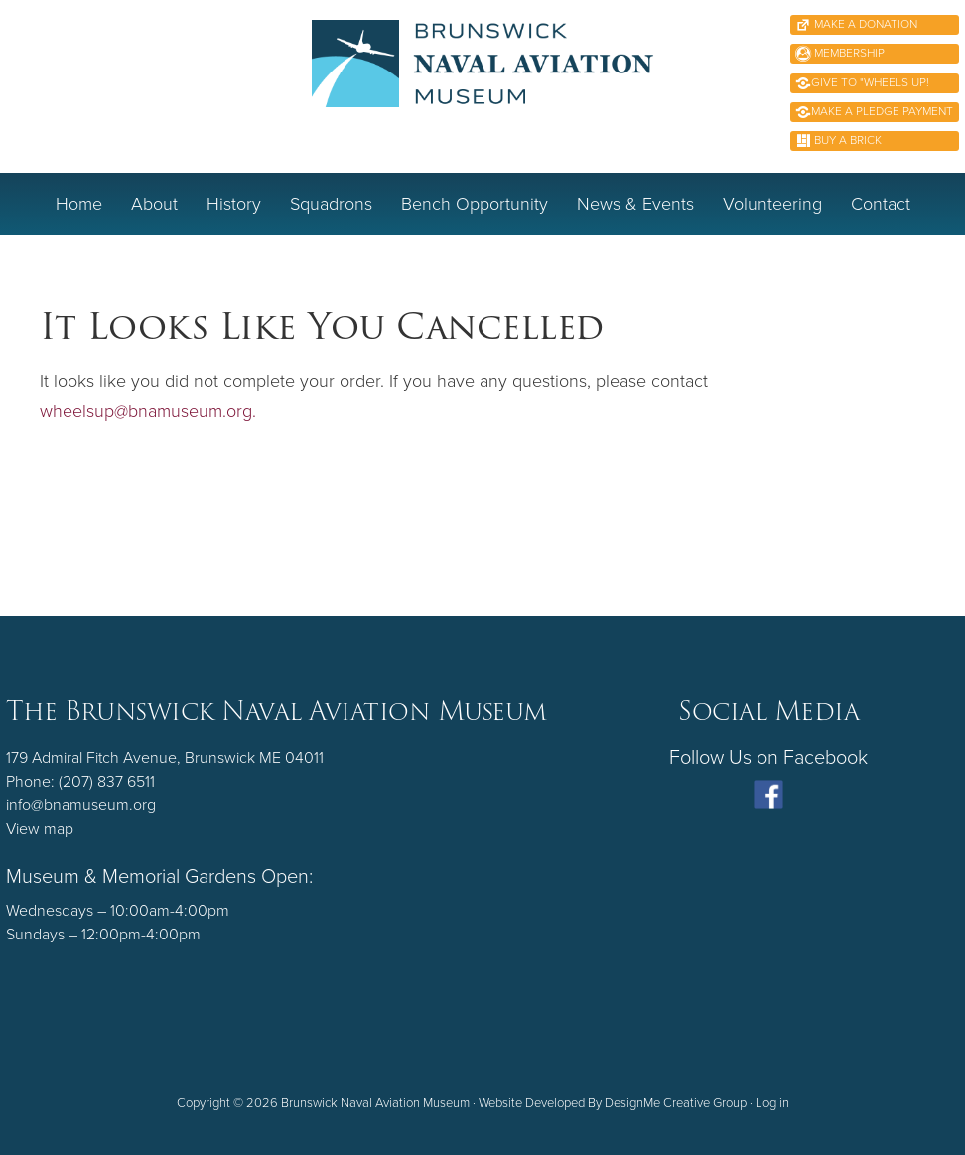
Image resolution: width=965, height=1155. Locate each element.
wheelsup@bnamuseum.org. (148, 411)
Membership (848, 53)
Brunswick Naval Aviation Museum (483, 84)
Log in (772, 1103)
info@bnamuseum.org (81, 805)
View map (39, 829)
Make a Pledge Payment (882, 111)
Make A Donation (864, 24)
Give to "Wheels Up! (870, 82)
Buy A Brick (846, 140)
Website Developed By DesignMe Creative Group (613, 1103)
